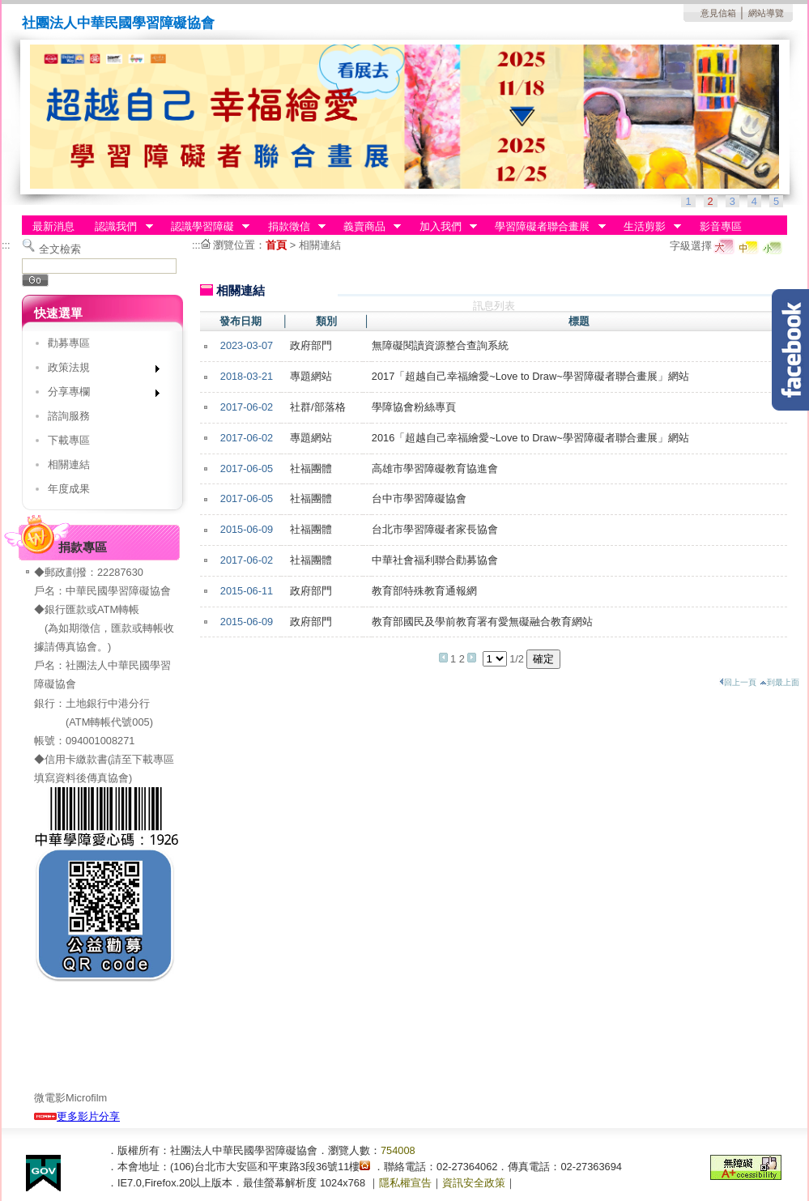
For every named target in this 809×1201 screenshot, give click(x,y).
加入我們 (443, 226)
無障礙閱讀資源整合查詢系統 (440, 345)
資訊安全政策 (473, 1183)
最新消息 (53, 226)
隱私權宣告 (405, 1183)
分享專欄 (98, 394)
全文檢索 (60, 249)
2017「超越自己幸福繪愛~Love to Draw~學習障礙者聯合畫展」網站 (530, 376)
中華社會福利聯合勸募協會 (435, 560)
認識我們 (119, 226)
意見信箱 (718, 13)
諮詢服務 (69, 416)
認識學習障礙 (204, 226)
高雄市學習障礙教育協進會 (435, 468)
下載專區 (69, 440)
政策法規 (98, 370)
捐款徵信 (292, 226)
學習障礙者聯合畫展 (545, 226)
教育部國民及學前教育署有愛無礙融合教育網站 (482, 621)
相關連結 (69, 464)
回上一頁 (737, 682)
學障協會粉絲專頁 (414, 407)
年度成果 (69, 489)
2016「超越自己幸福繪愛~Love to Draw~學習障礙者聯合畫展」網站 (530, 438)
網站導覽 (766, 13)
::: (6, 245)
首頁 (276, 245)
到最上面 (779, 682)
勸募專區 (69, 343)
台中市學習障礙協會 (419, 498)
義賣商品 (367, 226)
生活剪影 (647, 226)
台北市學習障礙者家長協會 (435, 529)
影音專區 (721, 226)
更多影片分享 (77, 1116)
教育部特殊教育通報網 (424, 591)
